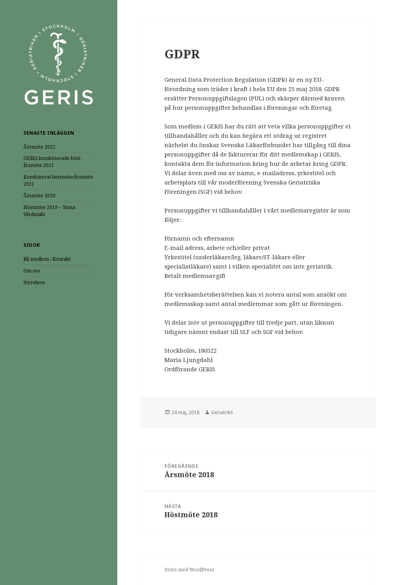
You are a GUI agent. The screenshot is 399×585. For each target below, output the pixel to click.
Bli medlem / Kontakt (47, 259)
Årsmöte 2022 (39, 147)
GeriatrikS (222, 412)
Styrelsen (34, 282)
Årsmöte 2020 (39, 195)
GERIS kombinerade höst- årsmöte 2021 (52, 162)
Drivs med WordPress (189, 569)
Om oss (31, 270)
